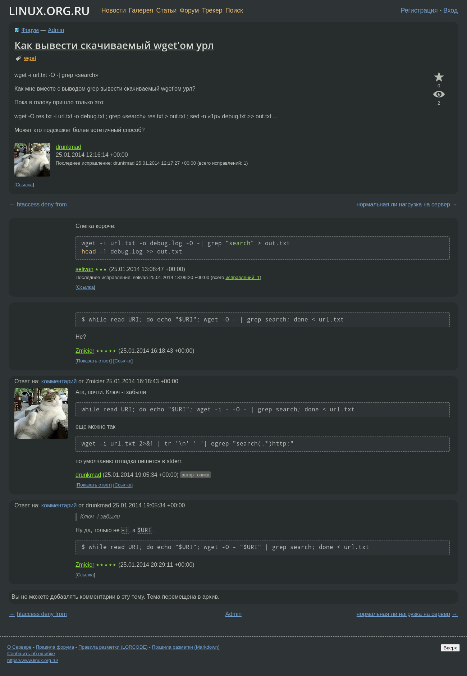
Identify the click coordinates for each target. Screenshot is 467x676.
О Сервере (19, 647)
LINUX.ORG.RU (49, 10)
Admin (56, 30)
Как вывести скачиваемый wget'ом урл (114, 45)
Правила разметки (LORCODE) (113, 647)
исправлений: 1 (242, 277)
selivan (84, 269)
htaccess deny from (42, 204)
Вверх (450, 647)
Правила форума (55, 647)
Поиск (234, 10)
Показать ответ (94, 361)
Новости (113, 10)
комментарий (59, 381)
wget (30, 58)
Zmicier (84, 351)
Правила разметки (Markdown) (185, 647)
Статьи (166, 10)
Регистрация (419, 10)
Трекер (212, 10)
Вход (450, 10)
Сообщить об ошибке (31, 653)
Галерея (141, 10)
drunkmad (68, 147)
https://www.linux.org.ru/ (32, 660)
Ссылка (24, 184)
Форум (189, 10)
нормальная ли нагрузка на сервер (403, 204)
